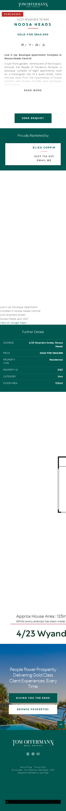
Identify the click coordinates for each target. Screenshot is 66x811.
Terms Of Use (26, 767)
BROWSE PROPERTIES (33, 709)
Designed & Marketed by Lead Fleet (33, 773)
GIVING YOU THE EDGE (33, 698)
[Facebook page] (28, 754)
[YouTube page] (38, 754)
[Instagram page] (33, 754)
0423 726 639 (44, 156)
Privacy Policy (40, 767)
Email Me (44, 160)
